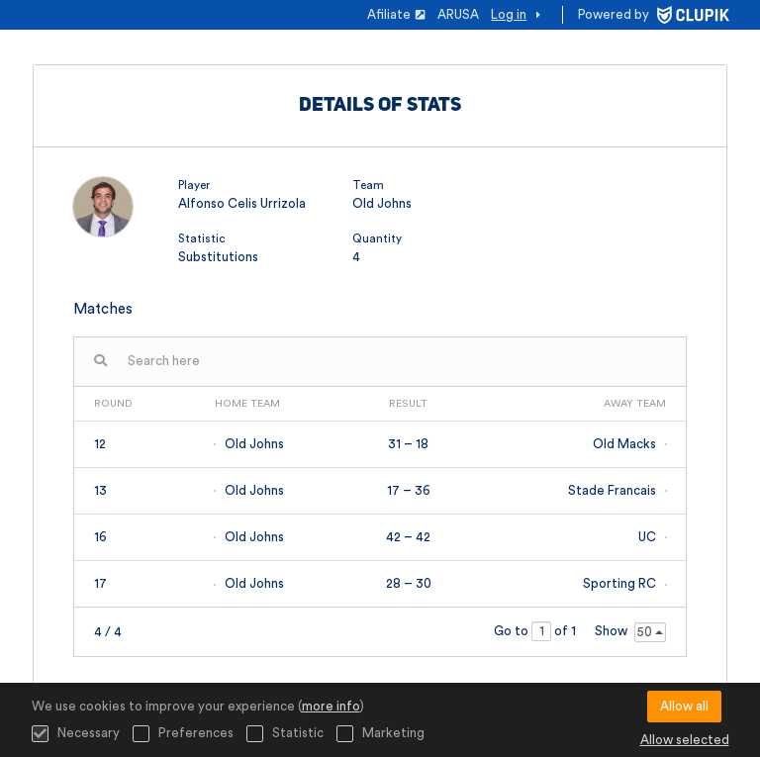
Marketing (380, 733)
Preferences (183, 733)
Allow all (684, 706)
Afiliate (396, 14)
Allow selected (684, 739)
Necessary (76, 733)
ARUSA (458, 14)
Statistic (285, 733)
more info (331, 706)
